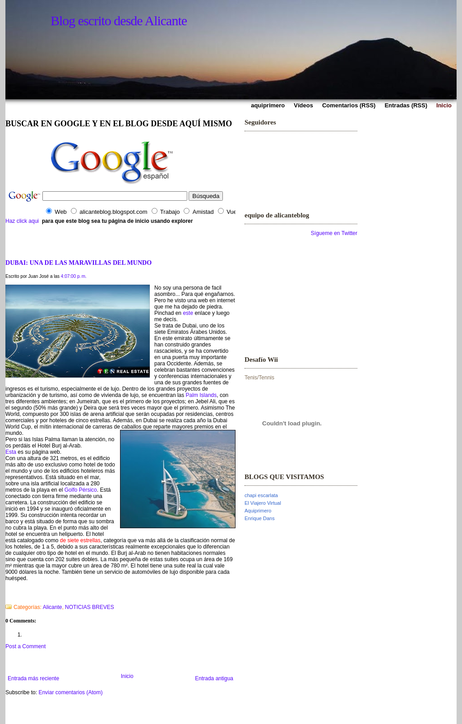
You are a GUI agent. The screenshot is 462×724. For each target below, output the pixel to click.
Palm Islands (201, 395)
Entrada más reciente (33, 678)
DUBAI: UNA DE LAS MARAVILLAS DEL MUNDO (78, 262)
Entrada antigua (214, 678)
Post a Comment (25, 646)
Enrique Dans (260, 518)
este (188, 313)
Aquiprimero (258, 510)
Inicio (127, 676)
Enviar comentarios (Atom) (70, 692)
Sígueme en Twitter (334, 233)
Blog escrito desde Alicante (119, 20)
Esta (10, 452)
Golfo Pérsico (81, 490)
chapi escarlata (261, 495)
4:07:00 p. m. (74, 276)
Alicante (52, 607)
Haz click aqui (22, 221)
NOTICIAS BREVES (89, 607)
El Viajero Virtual (263, 503)
